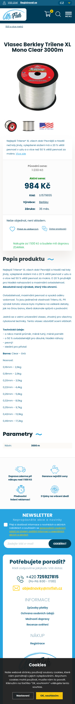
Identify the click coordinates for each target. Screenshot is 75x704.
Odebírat (59, 544)
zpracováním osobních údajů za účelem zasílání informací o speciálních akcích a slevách (37, 531)
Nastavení (22, 695)
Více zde (21, 153)
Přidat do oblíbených (24, 229)
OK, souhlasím (49, 695)
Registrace (37, 643)
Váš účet (13, 2)
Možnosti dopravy (37, 619)
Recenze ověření (37, 624)
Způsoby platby (37, 608)
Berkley (44, 202)
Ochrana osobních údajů (37, 613)
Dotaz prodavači (54, 228)
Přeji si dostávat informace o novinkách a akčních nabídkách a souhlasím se (37, 529)
